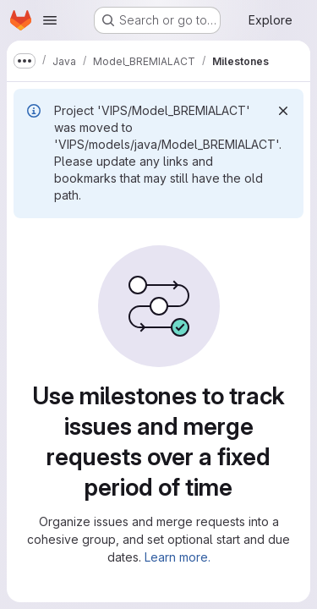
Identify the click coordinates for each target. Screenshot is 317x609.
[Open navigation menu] (49, 20)
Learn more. (177, 557)
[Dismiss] (283, 111)
